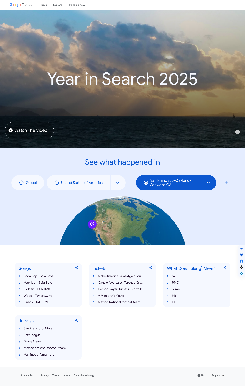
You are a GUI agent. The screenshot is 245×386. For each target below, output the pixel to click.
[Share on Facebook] (241, 261)
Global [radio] (28, 182)
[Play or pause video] (237, 132)
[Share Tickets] (151, 268)
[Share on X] (241, 267)
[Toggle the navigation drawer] (5, 5)
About (66, 375)
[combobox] (118, 182)
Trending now (77, 5)
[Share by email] (241, 248)
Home (43, 5)
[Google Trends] (21, 5)
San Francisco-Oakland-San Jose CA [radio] (167, 182)
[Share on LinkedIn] (241, 273)
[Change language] (218, 375)
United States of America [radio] (78, 182)
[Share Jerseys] (77, 320)
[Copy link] (241, 255)
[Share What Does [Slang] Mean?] (225, 268)
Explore (57, 5)
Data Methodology (84, 375)
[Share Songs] (77, 268)
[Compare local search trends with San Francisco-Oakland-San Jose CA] (226, 182)
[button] (239, 133)
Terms (56, 375)
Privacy (44, 375)
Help (201, 375)
